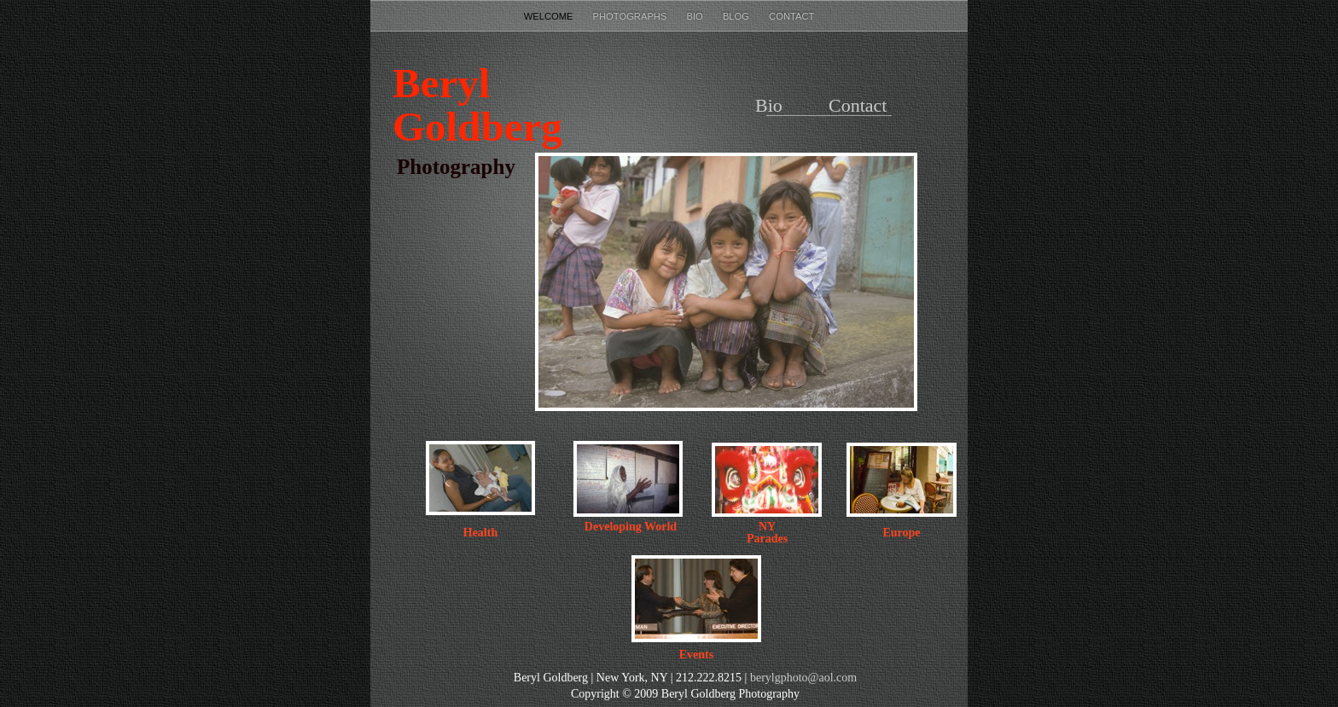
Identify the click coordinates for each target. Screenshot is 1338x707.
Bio (696, 16)
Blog (737, 16)
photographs (631, 16)
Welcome (550, 16)
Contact (791, 16)
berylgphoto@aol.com (803, 677)
